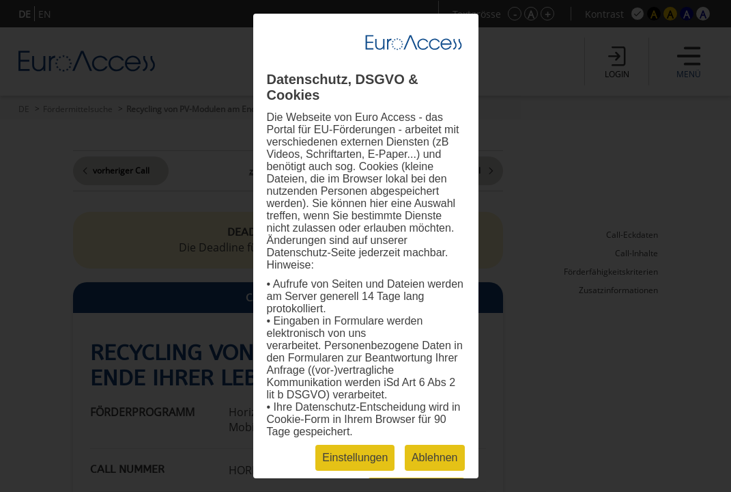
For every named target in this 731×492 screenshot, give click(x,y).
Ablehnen (435, 457)
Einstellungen (355, 457)
